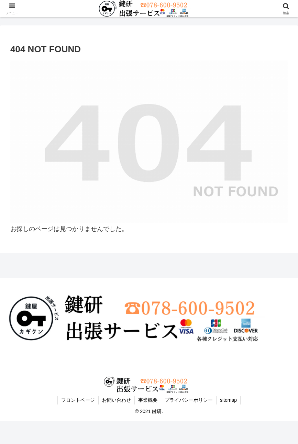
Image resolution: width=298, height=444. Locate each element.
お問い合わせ (116, 400)
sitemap (228, 400)
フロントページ (78, 400)
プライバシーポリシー (189, 400)
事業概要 (147, 400)
